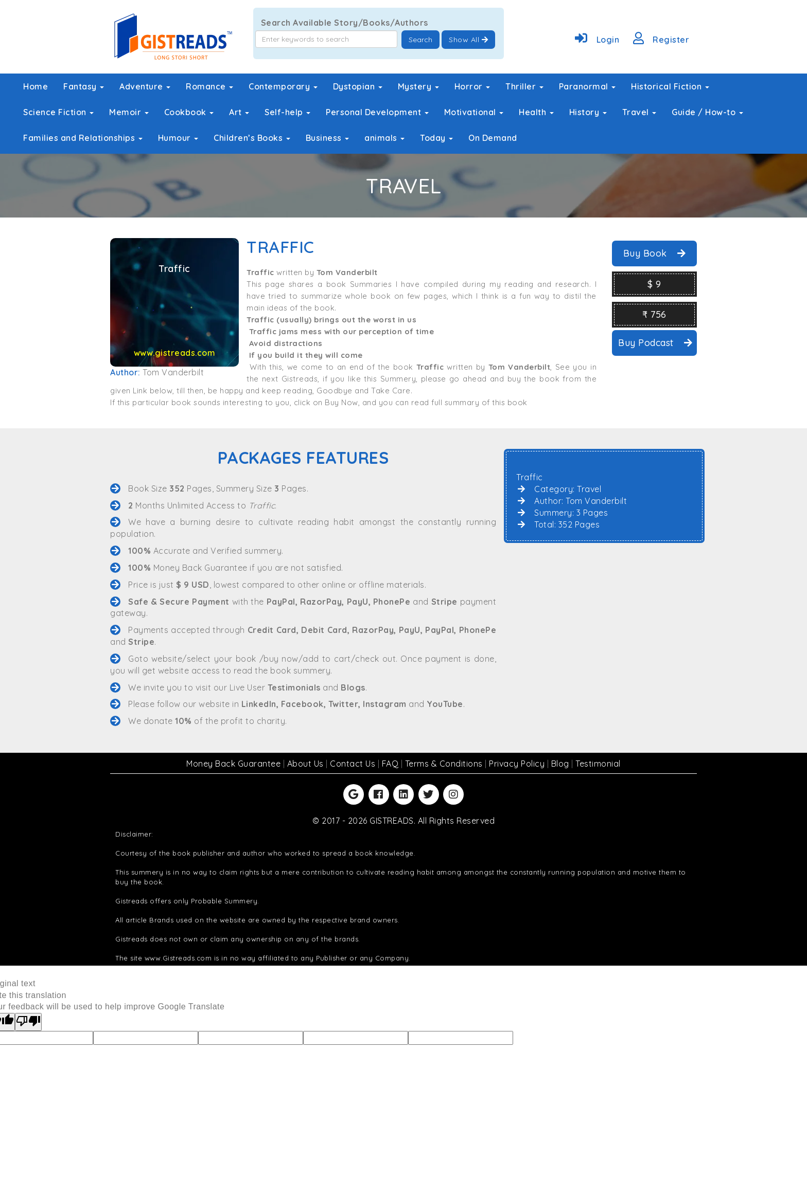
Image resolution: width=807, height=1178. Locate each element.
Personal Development (377, 112)
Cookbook (189, 112)
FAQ (391, 763)
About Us (306, 763)
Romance (209, 86)
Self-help (287, 112)
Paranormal (587, 86)
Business (327, 138)
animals (384, 138)
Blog (561, 763)
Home (35, 86)
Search (420, 39)
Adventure (144, 86)
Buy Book (654, 253)
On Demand (492, 138)
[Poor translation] (28, 1022)
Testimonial (598, 763)
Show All (468, 39)
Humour (178, 138)
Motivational (474, 112)
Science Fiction (58, 112)
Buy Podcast (655, 343)
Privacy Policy (518, 763)
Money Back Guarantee (234, 763)
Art (239, 112)
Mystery (418, 86)
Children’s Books (252, 138)
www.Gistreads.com (178, 958)
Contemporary (283, 86)
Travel (639, 112)
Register (659, 39)
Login (595, 39)
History (588, 112)
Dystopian (357, 86)
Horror (472, 86)
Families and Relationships (83, 138)
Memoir (129, 112)
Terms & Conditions (445, 763)
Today (436, 138)
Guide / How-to (707, 112)
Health (536, 112)
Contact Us (354, 763)
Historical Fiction (670, 86)
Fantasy (83, 86)
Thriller (524, 86)
